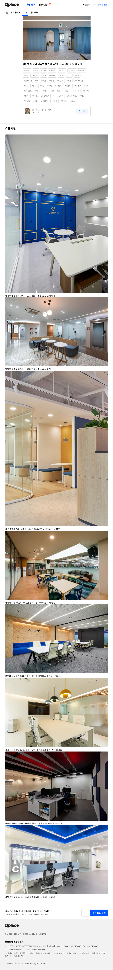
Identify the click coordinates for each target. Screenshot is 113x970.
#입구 (59, 91)
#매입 (82, 96)
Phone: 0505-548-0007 (72, 946)
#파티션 (76, 91)
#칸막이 (86, 91)
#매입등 (27, 101)
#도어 (67, 91)
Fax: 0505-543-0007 (90, 946)
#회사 (35, 70)
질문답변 (44, 4)
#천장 (77, 75)
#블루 (34, 86)
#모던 (26, 75)
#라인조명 (45, 96)
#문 (52, 91)
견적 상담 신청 (99, 913)
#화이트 (35, 75)
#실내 (69, 75)
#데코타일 (79, 81)
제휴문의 (85, 5)
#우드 (86, 86)
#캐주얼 (52, 70)
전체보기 (82, 111)
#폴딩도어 (45, 101)
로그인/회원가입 (100, 5)
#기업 (43, 70)
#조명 (26, 96)
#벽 (36, 81)
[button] (105, 138)
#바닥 (51, 81)
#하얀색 (52, 75)
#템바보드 (28, 91)
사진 (25, 12)
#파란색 (58, 86)
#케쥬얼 (81, 70)
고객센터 (8, 934)
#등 (54, 96)
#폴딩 (55, 101)
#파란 (42, 86)
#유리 (35, 101)
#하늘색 (78, 86)
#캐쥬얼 (72, 70)
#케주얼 (62, 70)
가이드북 (34, 12)
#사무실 (27, 70)
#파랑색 (68, 86)
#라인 (61, 96)
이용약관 (17, 934)
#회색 (72, 101)
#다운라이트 (72, 96)
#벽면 (43, 81)
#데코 (26, 86)
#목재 (45, 91)
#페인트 (60, 81)
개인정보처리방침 (30, 934)
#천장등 (35, 96)
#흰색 (43, 75)
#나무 (37, 91)
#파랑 (49, 86)
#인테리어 (28, 81)
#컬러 (61, 75)
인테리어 (30, 4)
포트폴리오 (15, 12)
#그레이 (64, 101)
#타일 (69, 81)
